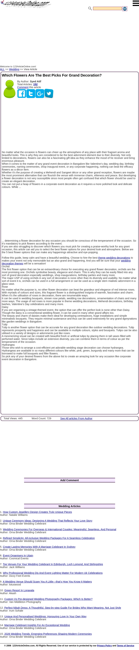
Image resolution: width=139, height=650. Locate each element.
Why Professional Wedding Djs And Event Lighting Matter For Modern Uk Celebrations (53, 572)
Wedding (14, 69)
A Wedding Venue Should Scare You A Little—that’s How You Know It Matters (47, 581)
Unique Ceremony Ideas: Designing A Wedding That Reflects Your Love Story (47, 520)
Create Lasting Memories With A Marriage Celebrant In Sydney (39, 546)
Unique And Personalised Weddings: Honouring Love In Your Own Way (45, 616)
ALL (2, 69)
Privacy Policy (104, 645)
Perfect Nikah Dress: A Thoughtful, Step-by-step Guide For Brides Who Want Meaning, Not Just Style (62, 607)
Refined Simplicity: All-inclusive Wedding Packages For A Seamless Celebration (49, 538)
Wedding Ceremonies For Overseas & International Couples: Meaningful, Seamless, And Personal (59, 529)
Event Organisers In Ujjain (18, 555)
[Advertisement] (69, 38)
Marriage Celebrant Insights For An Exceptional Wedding (37, 625)
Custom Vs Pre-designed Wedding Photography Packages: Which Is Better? (48, 599)
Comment (22, 87)
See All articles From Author (76, 418)
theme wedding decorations (114, 257)
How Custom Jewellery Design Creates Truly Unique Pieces (37, 512)
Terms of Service (125, 645)
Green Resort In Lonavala (19, 590)
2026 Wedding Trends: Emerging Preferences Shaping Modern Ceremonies (48, 633)
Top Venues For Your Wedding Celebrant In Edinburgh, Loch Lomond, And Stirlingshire (53, 564)
